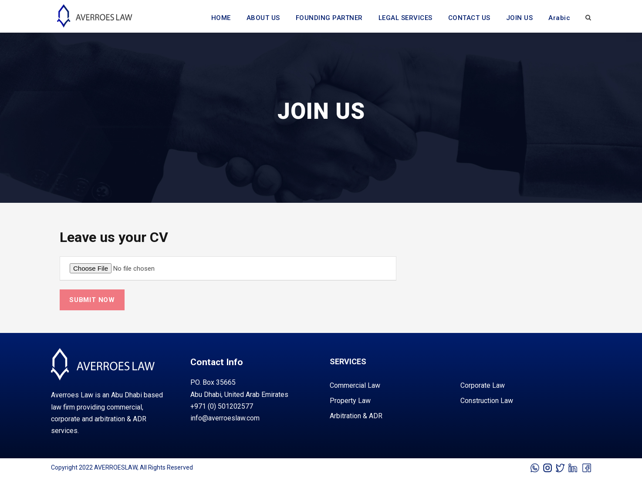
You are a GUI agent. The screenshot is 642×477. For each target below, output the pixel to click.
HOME (221, 18)
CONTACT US (469, 18)
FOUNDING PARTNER (329, 18)
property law (350, 400)
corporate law (482, 385)
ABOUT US (263, 18)
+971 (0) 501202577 (221, 406)
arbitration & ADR (356, 416)
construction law (486, 400)
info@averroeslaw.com (225, 418)
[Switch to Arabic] (559, 23)
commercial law (355, 385)
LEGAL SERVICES (405, 18)
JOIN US (519, 18)
